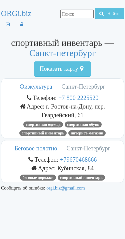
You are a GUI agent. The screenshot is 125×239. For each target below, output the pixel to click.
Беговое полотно (36, 148)
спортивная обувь (83, 124)
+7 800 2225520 (78, 98)
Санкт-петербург (62, 53)
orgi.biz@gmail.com (65, 188)
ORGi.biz (16, 13)
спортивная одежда (43, 124)
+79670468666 (78, 159)
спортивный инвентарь (43, 133)
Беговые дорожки (37, 178)
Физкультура (36, 87)
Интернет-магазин (87, 133)
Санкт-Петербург (84, 87)
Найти (109, 13)
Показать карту (61, 69)
